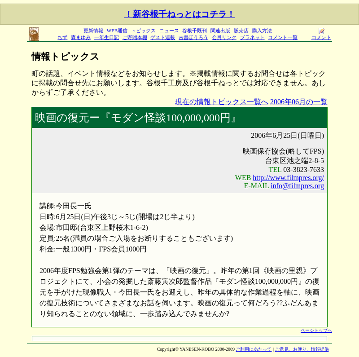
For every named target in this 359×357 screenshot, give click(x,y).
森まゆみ (81, 37)
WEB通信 (117, 30)
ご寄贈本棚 (135, 37)
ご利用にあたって (253, 349)
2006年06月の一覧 (299, 102)
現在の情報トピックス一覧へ (221, 102)
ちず (62, 37)
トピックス (143, 30)
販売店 (241, 30)
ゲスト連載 (162, 37)
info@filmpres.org (297, 186)
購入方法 (262, 30)
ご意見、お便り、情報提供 (302, 349)
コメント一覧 (283, 37)
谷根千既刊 (194, 30)
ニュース (169, 30)
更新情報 (93, 30)
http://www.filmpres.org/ (288, 177)
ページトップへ (316, 330)
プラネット (252, 37)
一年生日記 (106, 37)
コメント (321, 35)
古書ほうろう (193, 37)
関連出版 (220, 30)
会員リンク (224, 37)
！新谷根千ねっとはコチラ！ (179, 14)
